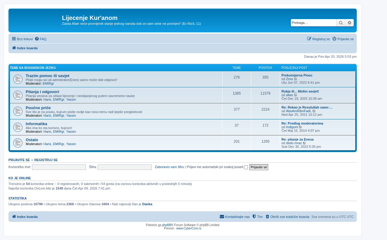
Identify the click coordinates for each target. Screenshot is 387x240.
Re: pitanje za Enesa (297, 139)
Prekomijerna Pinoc (297, 75)
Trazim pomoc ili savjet (47, 75)
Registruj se (46, 160)
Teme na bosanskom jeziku (33, 68)
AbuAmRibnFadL (298, 111)
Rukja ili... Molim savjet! (300, 91)
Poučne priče (38, 107)
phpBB (166, 225)
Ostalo (32, 140)
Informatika (36, 124)
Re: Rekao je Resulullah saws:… (307, 107)
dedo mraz (294, 143)
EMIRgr (48, 83)
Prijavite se (19, 160)
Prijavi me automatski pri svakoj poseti (217, 167)
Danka (147, 204)
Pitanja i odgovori (42, 91)
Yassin (71, 99)
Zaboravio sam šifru (169, 167)
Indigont (292, 127)
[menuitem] (40, 39)
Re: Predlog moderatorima (302, 123)
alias (289, 95)
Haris (47, 99)
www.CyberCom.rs (188, 228)
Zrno (289, 79)
